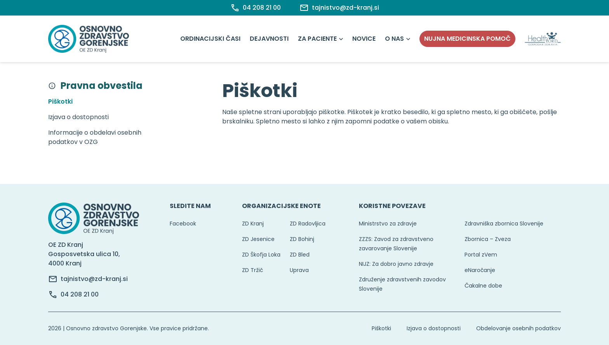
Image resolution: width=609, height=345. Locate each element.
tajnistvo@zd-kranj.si (94, 278)
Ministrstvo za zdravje (388, 223)
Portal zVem (481, 254)
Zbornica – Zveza (488, 239)
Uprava (299, 270)
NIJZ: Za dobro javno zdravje (396, 264)
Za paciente (317, 38)
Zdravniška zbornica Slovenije (504, 223)
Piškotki (381, 328)
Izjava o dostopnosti (434, 328)
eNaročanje (480, 270)
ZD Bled (300, 254)
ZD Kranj (253, 223)
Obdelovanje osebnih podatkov (518, 328)
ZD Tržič (252, 270)
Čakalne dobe (483, 286)
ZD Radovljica (307, 223)
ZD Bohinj (302, 239)
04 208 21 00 (80, 294)
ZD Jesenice (258, 239)
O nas (394, 38)
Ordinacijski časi (210, 38)
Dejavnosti (269, 38)
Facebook (183, 223)
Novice (364, 38)
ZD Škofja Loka (261, 254)
